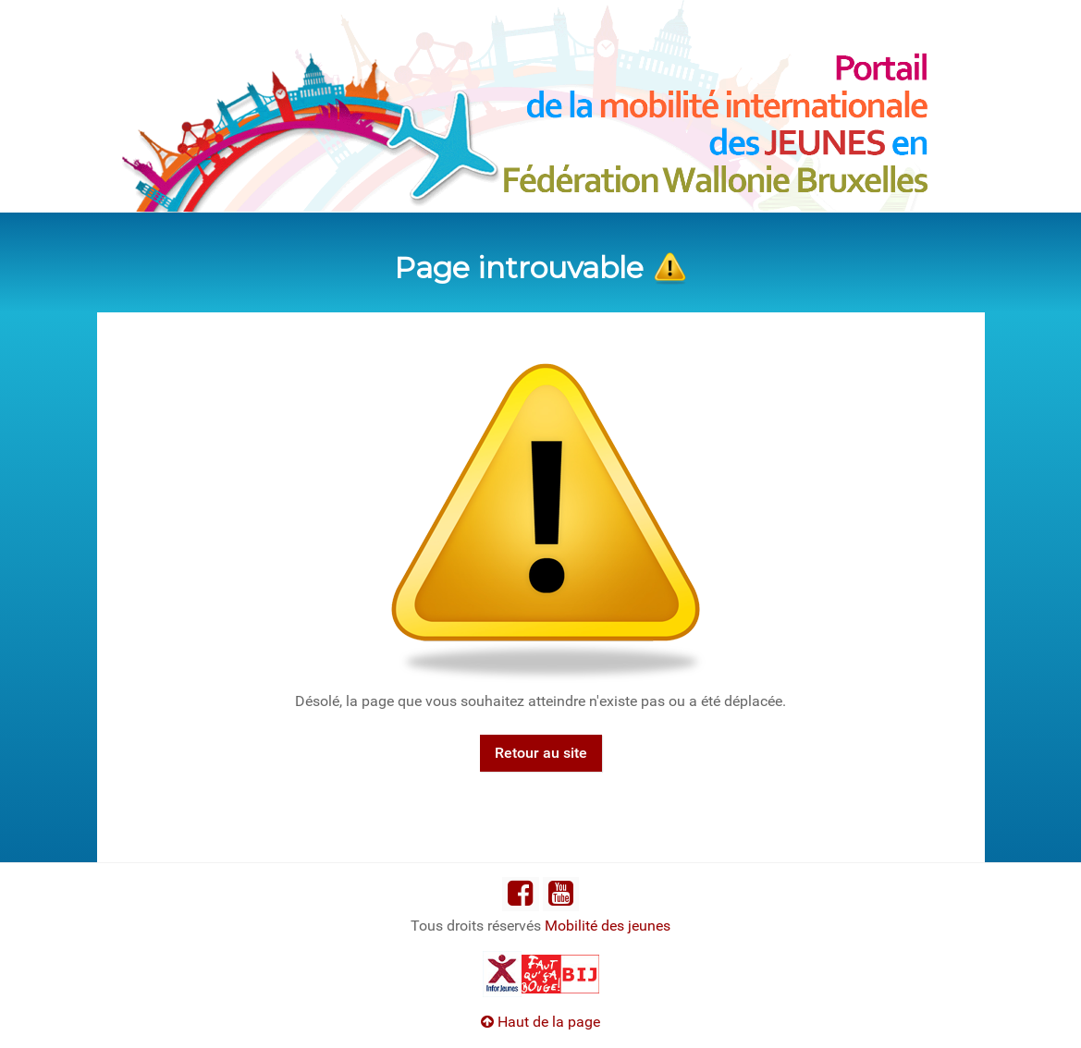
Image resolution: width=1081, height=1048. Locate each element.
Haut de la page (540, 1021)
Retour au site (541, 753)
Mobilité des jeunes (607, 925)
